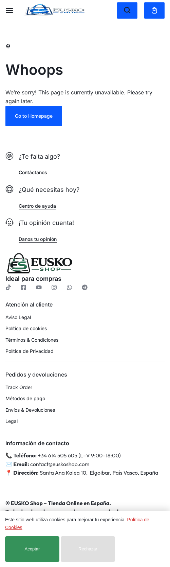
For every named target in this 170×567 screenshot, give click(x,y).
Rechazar (87, 548)
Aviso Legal (18, 317)
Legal (11, 421)
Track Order (18, 387)
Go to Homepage (34, 116)
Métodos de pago (25, 398)
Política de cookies (26, 328)
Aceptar (32, 548)
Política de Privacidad (29, 351)
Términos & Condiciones (31, 340)
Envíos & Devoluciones (30, 410)
